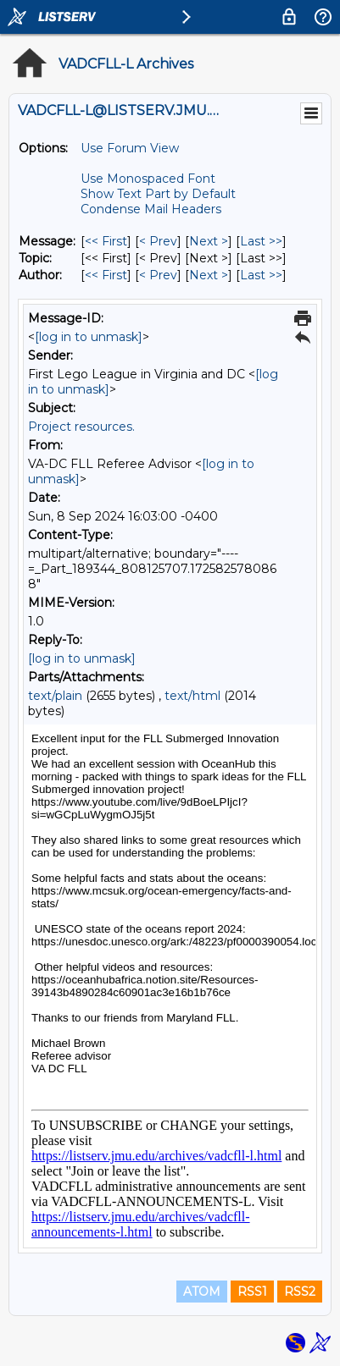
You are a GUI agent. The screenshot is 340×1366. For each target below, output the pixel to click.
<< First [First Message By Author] (106, 275)
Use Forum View (130, 148)
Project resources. (81, 426)
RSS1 (252, 1291)
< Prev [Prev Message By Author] (158, 275)
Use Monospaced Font (148, 178)
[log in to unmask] (88, 336)
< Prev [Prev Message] (158, 241)
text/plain (55, 695)
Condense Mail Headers (151, 209)
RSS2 (299, 1291)
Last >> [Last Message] (261, 241)
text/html (192, 695)
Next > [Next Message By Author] (208, 275)
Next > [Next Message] (208, 241)
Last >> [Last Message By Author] (261, 275)
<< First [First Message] (106, 241)
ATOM (201, 1291)
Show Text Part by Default (158, 193)
